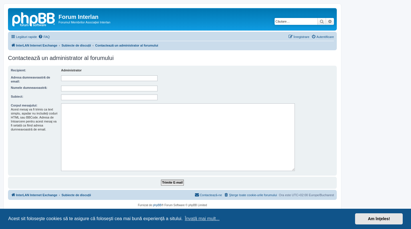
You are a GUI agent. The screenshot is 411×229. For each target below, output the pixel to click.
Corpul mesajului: (24, 105)
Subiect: (17, 96)
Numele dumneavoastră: (29, 87)
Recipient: (18, 70)
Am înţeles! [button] (379, 218)
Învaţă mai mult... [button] (202, 218)
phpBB (157, 205)
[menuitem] (44, 36)
